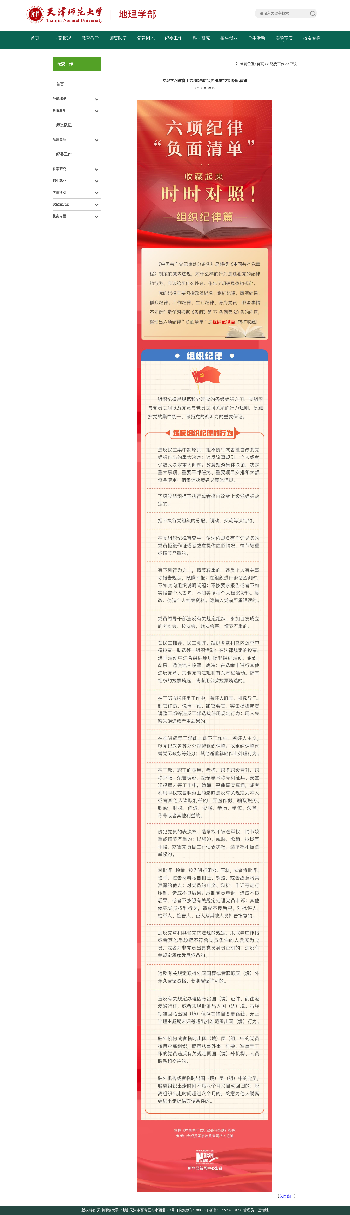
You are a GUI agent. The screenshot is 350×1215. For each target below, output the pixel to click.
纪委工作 (173, 38)
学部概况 (62, 38)
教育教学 (90, 38)
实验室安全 (284, 40)
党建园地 (146, 38)
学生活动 (256, 38)
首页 (35, 38)
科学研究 (201, 38)
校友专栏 (312, 38)
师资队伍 (118, 38)
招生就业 (229, 38)
